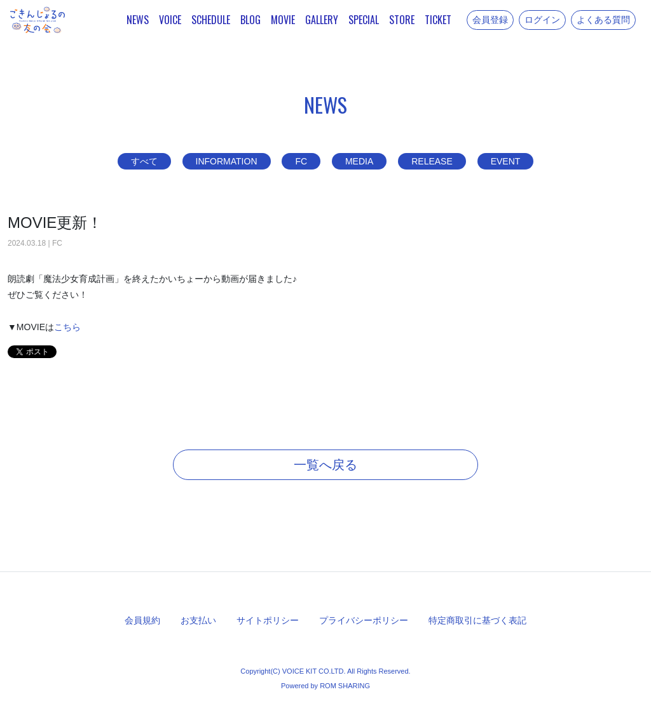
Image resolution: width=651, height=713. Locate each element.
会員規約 (142, 620)
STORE (402, 19)
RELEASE (432, 161)
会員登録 (490, 20)
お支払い (198, 620)
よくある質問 (603, 20)
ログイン (542, 20)
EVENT (506, 161)
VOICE (170, 19)
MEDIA (359, 161)
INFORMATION (226, 161)
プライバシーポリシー (363, 620)
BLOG (250, 19)
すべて (144, 161)
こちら (67, 327)
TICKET (438, 19)
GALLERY (321, 19)
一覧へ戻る (325, 465)
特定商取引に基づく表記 (477, 620)
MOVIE (283, 19)
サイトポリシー (267, 620)
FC (301, 161)
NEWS (138, 19)
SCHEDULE (210, 19)
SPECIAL (363, 19)
